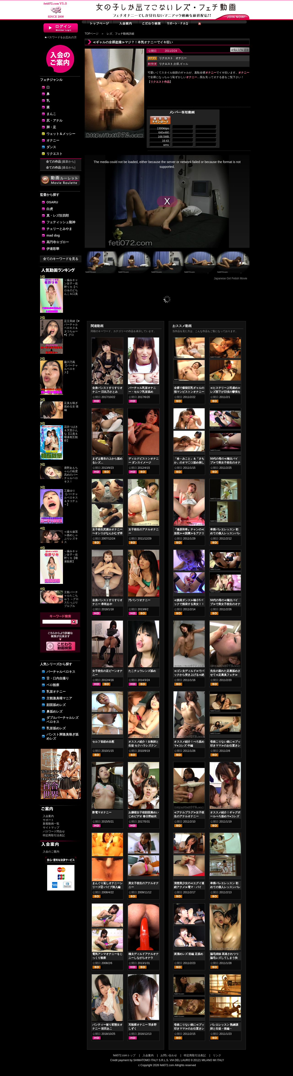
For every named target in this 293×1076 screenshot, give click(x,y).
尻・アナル (54, 120)
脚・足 (51, 127)
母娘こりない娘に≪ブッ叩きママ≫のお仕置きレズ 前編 (225, 745)
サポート (48, 820)
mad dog (53, 235)
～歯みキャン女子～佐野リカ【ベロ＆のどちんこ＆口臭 (71, 286)
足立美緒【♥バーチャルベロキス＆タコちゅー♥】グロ (71, 327)
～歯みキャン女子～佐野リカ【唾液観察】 (71, 556)
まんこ (51, 114)
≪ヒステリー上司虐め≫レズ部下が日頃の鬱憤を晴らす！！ (225, 391)
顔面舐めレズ (56, 705)
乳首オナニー (56, 691)
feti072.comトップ (124, 1055)
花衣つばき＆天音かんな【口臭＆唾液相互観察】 (71, 433)
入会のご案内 (51, 851)
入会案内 (48, 816)
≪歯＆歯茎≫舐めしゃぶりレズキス (71, 537)
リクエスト (54, 153)
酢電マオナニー (101, 812)
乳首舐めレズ (56, 728)
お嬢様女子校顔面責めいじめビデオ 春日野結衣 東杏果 (143, 816)
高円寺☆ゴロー (57, 242)
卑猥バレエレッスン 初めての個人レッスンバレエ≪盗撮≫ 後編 (225, 887)
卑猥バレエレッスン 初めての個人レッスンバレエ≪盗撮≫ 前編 (225, 533)
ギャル (184, 63)
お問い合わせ (168, 1055)
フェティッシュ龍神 (60, 222)
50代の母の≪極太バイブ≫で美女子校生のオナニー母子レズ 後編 (225, 604)
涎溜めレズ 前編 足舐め (188, 954)
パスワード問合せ (54, 831)
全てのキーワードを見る (60, 259)
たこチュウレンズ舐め (142, 671)
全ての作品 (60, 161)
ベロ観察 (52, 685)
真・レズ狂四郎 (57, 215)
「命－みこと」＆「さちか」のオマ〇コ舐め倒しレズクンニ (189, 462)
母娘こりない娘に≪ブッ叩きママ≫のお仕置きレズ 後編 (189, 1028)
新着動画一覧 (51, 823)
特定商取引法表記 (54, 835)
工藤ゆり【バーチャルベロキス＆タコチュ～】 (71, 497)
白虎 (49, 209)
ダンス (51, 147)
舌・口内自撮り (57, 678)
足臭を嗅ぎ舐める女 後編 (71, 406)
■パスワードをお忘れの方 (60, 37)
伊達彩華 (52, 249)
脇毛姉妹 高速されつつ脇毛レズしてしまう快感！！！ (224, 957)
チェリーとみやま (59, 229)
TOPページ (91, 33)
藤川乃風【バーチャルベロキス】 (71, 367)
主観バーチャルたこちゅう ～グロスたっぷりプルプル (71, 599)
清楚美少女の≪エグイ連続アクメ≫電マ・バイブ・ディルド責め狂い (189, 887)
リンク (217, 1055)
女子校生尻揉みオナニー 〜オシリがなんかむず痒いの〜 (107, 533)
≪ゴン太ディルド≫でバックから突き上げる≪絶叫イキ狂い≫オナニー (189, 674)
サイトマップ (51, 827)
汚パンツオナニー (139, 600)
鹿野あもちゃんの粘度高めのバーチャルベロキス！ (71, 474)
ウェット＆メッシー (60, 134)
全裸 (176, 63)
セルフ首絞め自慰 (103, 741)
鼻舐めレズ (54, 711)
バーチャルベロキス (60, 671)
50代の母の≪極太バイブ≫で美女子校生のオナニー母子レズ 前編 (225, 462)
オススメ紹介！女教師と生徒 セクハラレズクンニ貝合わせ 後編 (143, 745)
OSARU (52, 202)
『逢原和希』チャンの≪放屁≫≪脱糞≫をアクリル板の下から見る (189, 533)
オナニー (52, 140)
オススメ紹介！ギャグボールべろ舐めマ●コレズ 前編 (225, 816)
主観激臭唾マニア (59, 698)
